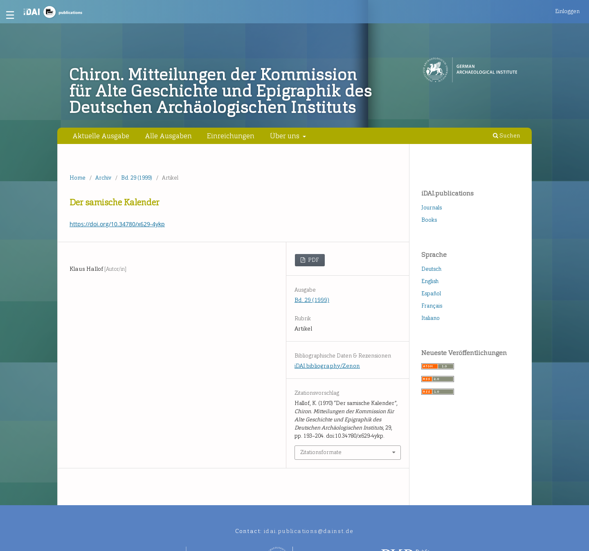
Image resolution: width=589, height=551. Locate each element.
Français (431, 305)
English (429, 281)
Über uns (285, 135)
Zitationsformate (321, 452)
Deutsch (431, 268)
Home (77, 177)
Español (431, 293)
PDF (313, 259)
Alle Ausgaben (168, 135)
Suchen (506, 135)
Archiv (103, 177)
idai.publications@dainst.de (309, 531)
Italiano (430, 318)
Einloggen (567, 11)
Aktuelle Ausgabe (100, 135)
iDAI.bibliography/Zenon (327, 366)
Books (429, 219)
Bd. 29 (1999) (136, 177)
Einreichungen (230, 135)
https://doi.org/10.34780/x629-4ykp (117, 224)
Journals (431, 207)
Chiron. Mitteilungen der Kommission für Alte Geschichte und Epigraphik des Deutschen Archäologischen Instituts (220, 91)
